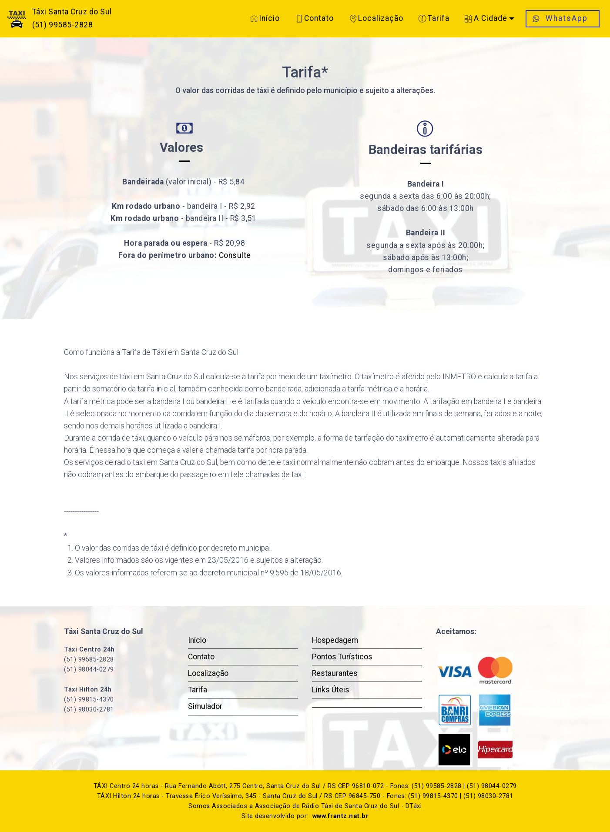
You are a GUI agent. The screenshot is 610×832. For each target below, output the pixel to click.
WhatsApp (562, 18)
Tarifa (434, 18)
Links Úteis (330, 689)
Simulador (205, 706)
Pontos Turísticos (342, 656)
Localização (376, 18)
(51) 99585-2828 (62, 24)
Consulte (235, 255)
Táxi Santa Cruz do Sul (72, 11)
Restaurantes (335, 673)
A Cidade (486, 18)
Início (265, 18)
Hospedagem (335, 640)
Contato (314, 18)
